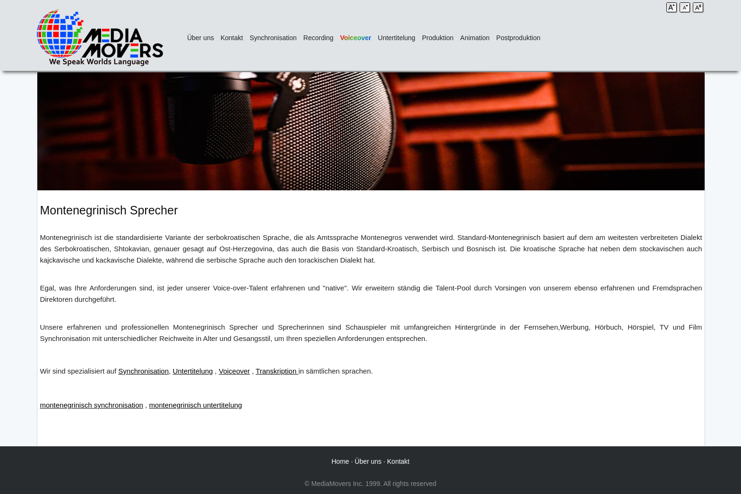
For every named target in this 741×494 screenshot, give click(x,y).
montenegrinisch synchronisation (91, 405)
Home (340, 461)
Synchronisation (273, 38)
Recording (318, 38)
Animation (475, 38)
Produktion (438, 38)
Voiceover (355, 38)
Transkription (277, 371)
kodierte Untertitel (674, 371)
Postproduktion (518, 38)
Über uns (200, 38)
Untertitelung (396, 38)
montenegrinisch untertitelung (195, 405)
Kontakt (232, 38)
